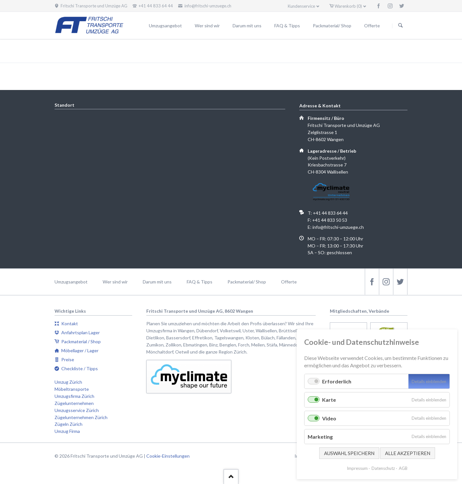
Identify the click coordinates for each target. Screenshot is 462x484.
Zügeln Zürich (68, 424)
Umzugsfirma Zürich (74, 396)
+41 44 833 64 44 (330, 213)
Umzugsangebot (71, 281)
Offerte (289, 281)
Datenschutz (383, 468)
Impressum (357, 468)
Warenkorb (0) (348, 6)
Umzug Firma (67, 431)
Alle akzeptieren (407, 453)
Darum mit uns (157, 281)
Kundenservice (301, 6)
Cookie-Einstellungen (168, 456)
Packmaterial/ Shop (246, 281)
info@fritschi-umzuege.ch (338, 227)
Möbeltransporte (72, 389)
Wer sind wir (115, 281)
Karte (329, 400)
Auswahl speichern (349, 453)
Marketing (320, 437)
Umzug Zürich (68, 382)
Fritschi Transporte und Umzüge (333, 51)
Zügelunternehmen (74, 403)
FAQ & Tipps (199, 281)
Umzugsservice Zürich (77, 410)
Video (329, 418)
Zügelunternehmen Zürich (81, 417)
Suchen (400, 25)
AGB (403, 468)
